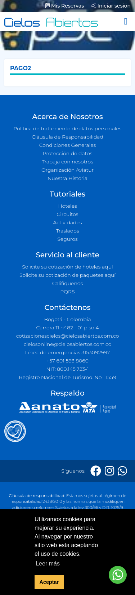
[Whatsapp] (122, 471)
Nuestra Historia (67, 178)
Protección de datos (68, 153)
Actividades (67, 222)
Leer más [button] (48, 563)
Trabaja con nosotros (67, 161)
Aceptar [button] (49, 582)
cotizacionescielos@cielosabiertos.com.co (67, 336)
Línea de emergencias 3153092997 (67, 352)
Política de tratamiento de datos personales (67, 128)
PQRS (67, 291)
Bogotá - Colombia (67, 319)
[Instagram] (109, 471)
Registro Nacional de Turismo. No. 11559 (67, 377)
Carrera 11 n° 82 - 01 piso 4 (67, 327)
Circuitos (67, 214)
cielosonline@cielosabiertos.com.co (68, 344)
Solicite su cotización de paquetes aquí (67, 275)
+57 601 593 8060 (67, 360)
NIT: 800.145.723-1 (67, 369)
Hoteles (67, 206)
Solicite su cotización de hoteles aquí (67, 266)
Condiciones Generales (67, 145)
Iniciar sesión (111, 6)
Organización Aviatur (67, 170)
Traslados (67, 230)
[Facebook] (95, 471)
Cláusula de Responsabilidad (67, 137)
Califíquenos (67, 283)
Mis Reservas (64, 6)
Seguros (67, 239)
